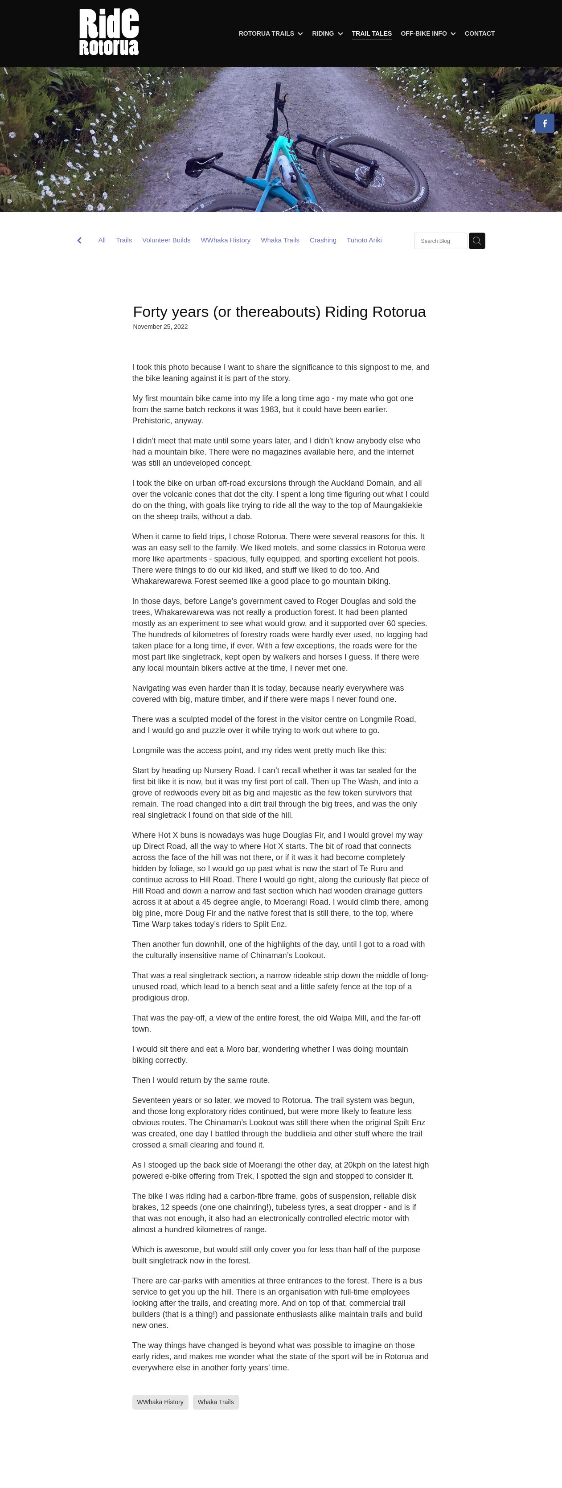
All (102, 240)
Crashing (323, 240)
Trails (124, 240)
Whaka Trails (280, 240)
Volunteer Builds (166, 240)
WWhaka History (226, 240)
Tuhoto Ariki (364, 240)
